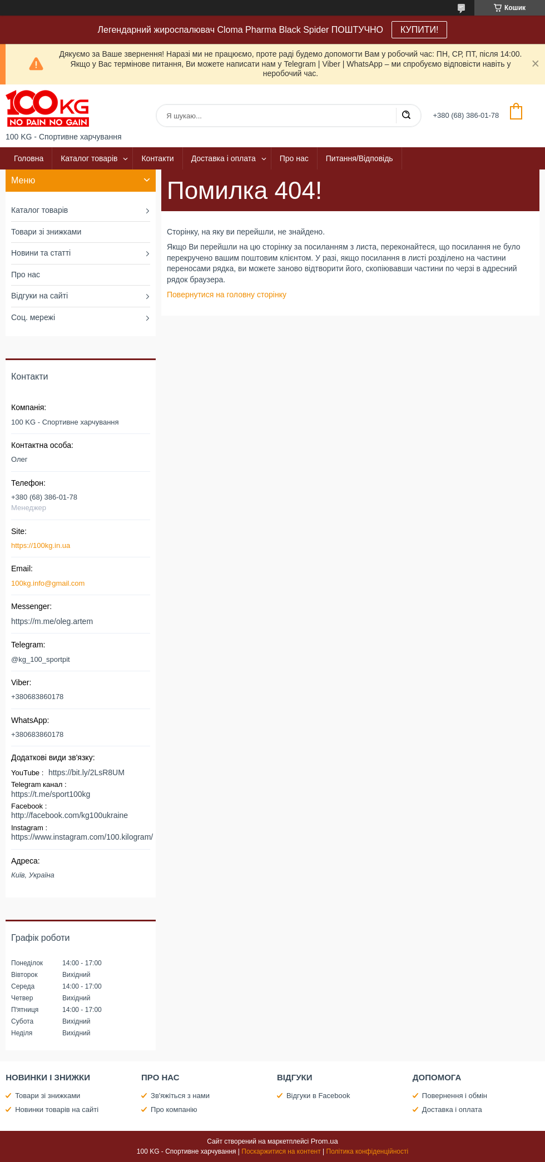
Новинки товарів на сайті (56, 1109)
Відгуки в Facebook (318, 1095)
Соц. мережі (33, 317)
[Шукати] (406, 115)
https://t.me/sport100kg (50, 794)
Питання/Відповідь (359, 158)
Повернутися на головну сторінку (226, 294)
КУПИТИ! (419, 29)
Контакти (157, 158)
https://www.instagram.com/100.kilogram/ (82, 836)
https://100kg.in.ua (40, 545)
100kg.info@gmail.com (48, 583)
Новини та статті (41, 252)
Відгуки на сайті (39, 295)
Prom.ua (324, 1141)
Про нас (294, 158)
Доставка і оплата (223, 158)
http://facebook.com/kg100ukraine (69, 815)
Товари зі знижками (46, 231)
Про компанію (174, 1109)
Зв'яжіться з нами (180, 1095)
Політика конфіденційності (367, 1151)
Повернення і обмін (454, 1095)
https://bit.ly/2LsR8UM (86, 772)
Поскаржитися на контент (280, 1151)
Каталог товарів (89, 158)
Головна (28, 158)
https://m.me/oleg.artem (52, 621)
